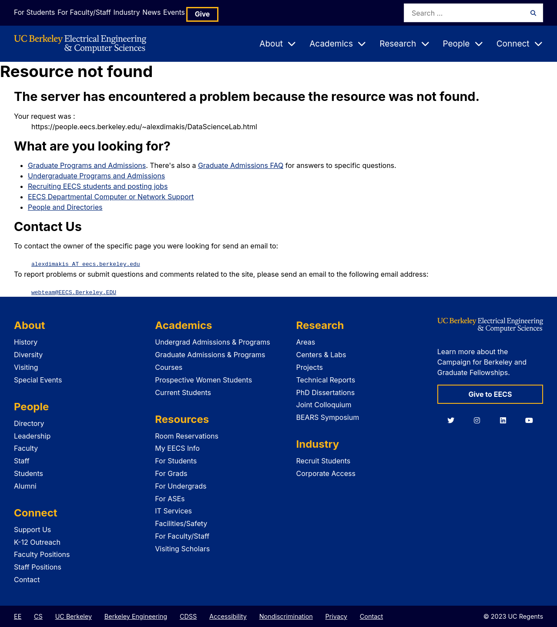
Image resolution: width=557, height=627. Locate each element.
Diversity (28, 354)
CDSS (188, 616)
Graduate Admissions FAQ (240, 165)
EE (17, 616)
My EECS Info (177, 447)
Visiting (26, 366)
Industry (143, 12)
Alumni (25, 485)
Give (245, 13)
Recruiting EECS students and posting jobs (98, 186)
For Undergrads (180, 485)
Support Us (32, 529)
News (178, 12)
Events (211, 12)
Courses (168, 366)
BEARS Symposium (327, 416)
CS (38, 616)
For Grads (171, 473)
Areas (305, 341)
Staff (22, 460)
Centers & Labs (321, 354)
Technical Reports (326, 379)
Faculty (26, 447)
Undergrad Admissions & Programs (212, 341)
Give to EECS (490, 393)
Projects (309, 366)
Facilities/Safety (181, 523)
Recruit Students (323, 460)
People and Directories (65, 207)
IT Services (173, 510)
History (25, 341)
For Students (32, 12)
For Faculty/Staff (91, 12)
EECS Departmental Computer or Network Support (111, 196)
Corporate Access (326, 473)
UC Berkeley (73, 616)
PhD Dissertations (325, 392)
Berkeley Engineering (135, 616)
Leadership (32, 435)
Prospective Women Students (203, 379)
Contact (27, 579)
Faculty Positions (42, 554)
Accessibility (228, 616)
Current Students (183, 392)
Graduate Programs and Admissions (87, 165)
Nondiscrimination (286, 616)
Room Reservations (186, 435)
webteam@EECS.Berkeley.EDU (73, 291)
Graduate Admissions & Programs (210, 354)
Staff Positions (37, 566)
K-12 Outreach (37, 541)
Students (28, 473)
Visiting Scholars (182, 548)
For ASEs (170, 498)
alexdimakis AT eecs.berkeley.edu (85, 264)
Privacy (336, 616)
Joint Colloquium (324, 404)
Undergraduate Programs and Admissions (96, 175)
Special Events (38, 379)
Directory (29, 423)
